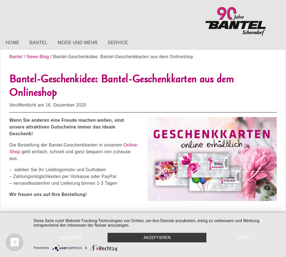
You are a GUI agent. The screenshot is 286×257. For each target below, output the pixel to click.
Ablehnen (70, 237)
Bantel (38, 42)
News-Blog (38, 56)
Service (118, 42)
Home (12, 42)
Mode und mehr (77, 42)
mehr (243, 237)
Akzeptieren (157, 237)
